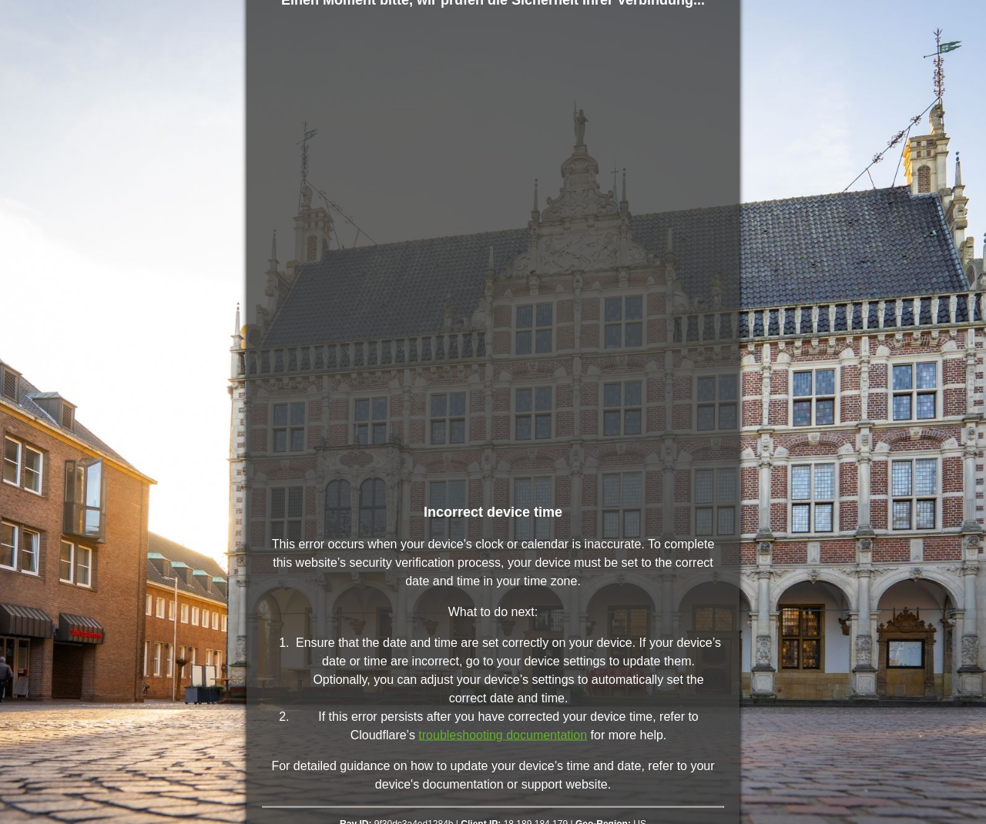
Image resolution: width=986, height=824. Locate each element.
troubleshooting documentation (502, 735)
